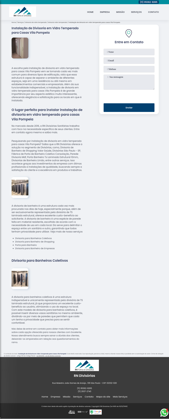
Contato (153, 12)
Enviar (129, 107)
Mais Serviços (120, 396)
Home (90, 12)
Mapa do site (103, 396)
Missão (120, 12)
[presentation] (129, 96)
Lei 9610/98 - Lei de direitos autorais (49, 356)
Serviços (136, 12)
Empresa (105, 12)
